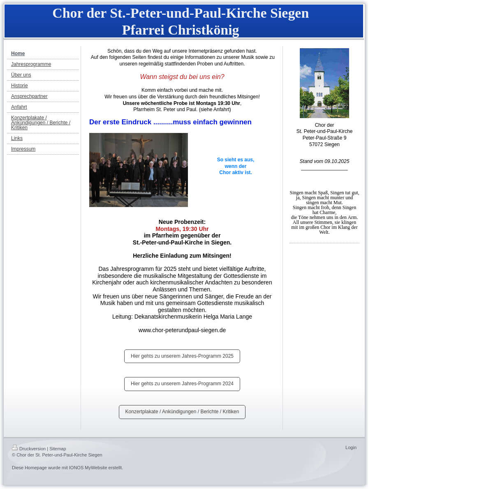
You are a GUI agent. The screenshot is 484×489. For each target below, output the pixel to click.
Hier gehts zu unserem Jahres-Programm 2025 (182, 356)
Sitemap (57, 448)
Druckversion (29, 448)
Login (351, 447)
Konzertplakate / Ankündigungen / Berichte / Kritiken (182, 411)
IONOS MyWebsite (88, 467)
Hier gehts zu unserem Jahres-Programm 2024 (182, 384)
